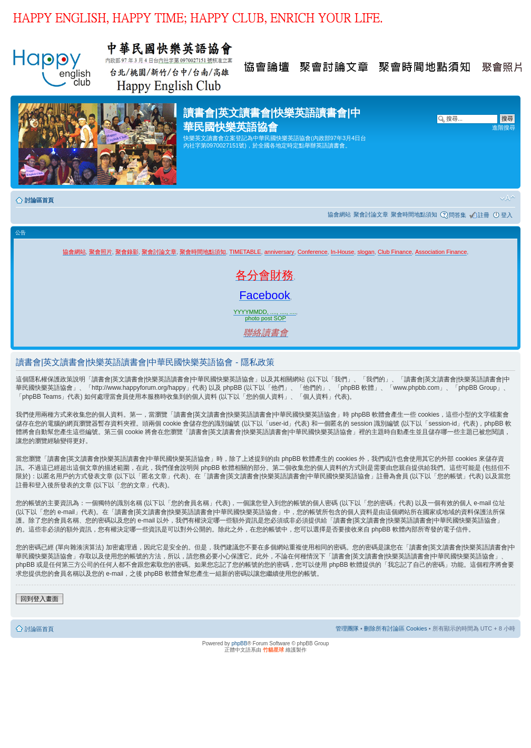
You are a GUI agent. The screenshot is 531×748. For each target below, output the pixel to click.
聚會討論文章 (370, 214)
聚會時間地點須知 (414, 214)
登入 (507, 215)
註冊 (483, 215)
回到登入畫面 (39, 599)
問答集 (457, 215)
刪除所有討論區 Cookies (395, 628)
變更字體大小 (507, 198)
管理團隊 (347, 628)
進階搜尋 (503, 127)
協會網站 (339, 214)
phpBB (239, 643)
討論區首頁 (39, 200)
